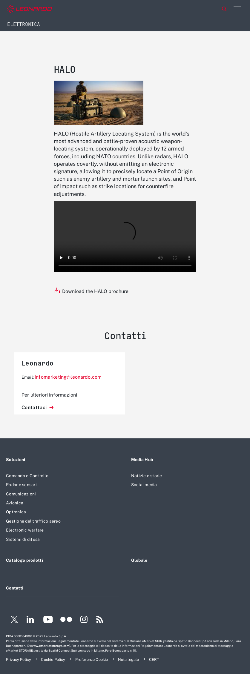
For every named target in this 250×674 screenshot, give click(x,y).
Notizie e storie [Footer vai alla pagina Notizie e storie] (146, 475)
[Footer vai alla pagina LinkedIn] (30, 620)
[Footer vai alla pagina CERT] (154, 659)
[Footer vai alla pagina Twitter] (12, 620)
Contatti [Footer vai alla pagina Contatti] (14, 588)
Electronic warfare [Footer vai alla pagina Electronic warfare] (25, 530)
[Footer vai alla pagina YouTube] (48, 620)
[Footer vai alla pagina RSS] (100, 620)
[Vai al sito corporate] (29, 9)
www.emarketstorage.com (50, 645)
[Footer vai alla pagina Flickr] (66, 620)
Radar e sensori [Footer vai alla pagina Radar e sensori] (21, 484)
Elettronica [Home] (23, 24)
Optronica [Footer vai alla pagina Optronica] (16, 511)
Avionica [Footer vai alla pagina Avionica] (14, 502)
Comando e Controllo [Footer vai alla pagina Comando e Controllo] (27, 475)
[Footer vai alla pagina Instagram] (83, 620)
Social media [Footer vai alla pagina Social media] (144, 484)
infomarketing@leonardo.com (68, 377)
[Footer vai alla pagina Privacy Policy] (19, 659)
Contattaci (35, 407)
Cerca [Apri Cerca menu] (224, 8)
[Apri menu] (237, 8)
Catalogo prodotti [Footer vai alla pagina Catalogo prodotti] (24, 560)
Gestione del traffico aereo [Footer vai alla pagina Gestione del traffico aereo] (33, 521)
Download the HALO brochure (95, 291)
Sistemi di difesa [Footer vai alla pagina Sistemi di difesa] (23, 539)
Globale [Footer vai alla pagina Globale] (139, 560)
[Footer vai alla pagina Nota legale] (129, 659)
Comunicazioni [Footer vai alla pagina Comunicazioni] (21, 494)
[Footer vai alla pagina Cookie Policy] (53, 659)
